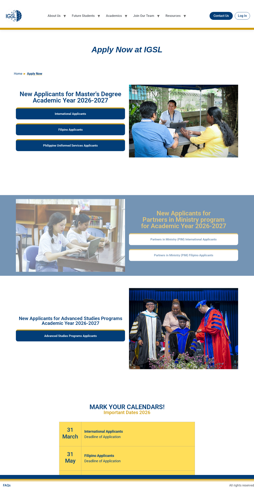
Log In (242, 16)
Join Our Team (143, 16)
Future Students (83, 16)
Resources (173, 16)
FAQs (7, 485)
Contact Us (221, 16)
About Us (54, 16)
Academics (114, 16)
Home (18, 74)
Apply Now (34, 74)
